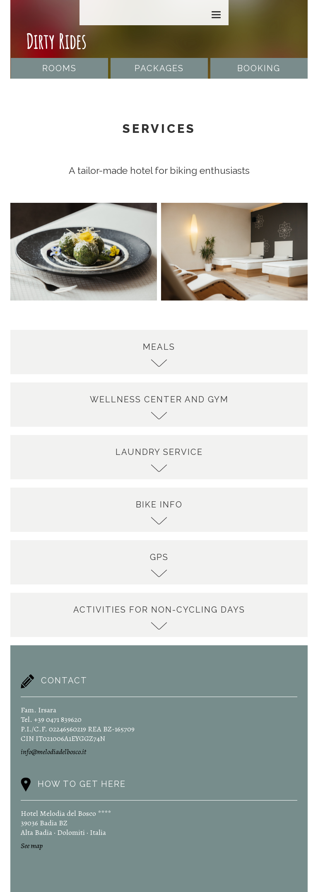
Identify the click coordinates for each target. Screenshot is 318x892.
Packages (159, 68)
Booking (258, 68)
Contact (64, 680)
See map (32, 846)
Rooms (59, 68)
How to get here (82, 784)
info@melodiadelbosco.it (53, 752)
